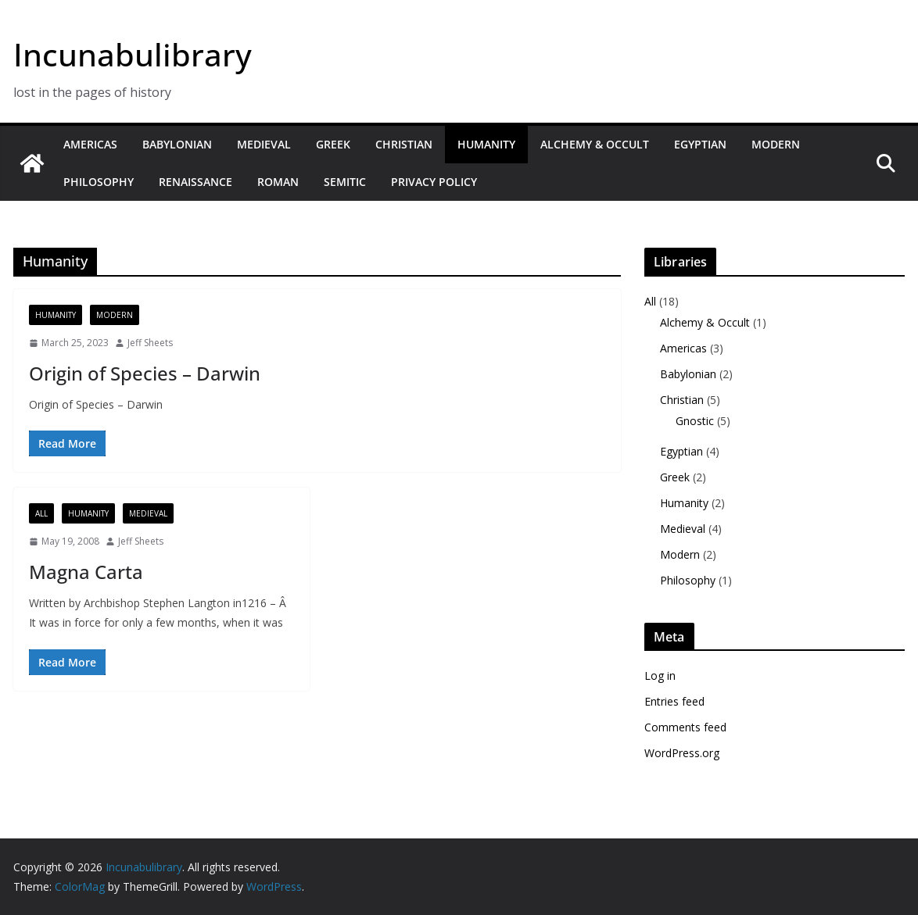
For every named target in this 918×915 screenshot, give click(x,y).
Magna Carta (86, 571)
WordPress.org (681, 752)
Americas (90, 144)
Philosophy (98, 181)
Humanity (486, 144)
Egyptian (700, 144)
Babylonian (177, 144)
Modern (775, 144)
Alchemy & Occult (594, 144)
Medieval (264, 144)
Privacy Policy (434, 181)
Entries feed (674, 701)
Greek (333, 144)
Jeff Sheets (150, 342)
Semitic (345, 181)
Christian (403, 144)
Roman (278, 181)
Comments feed (685, 727)
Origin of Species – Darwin (144, 373)
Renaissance (195, 181)
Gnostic (695, 420)
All (41, 513)
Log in (660, 675)
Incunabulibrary (132, 54)
